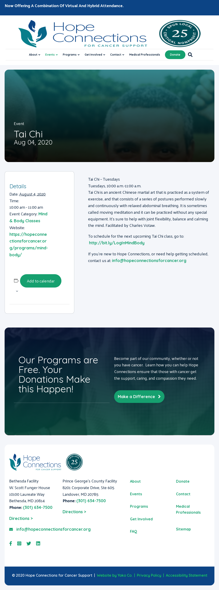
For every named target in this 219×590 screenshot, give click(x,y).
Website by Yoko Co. (114, 575)
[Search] (189, 54)
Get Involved (93, 54)
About (33, 54)
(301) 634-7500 (37, 507)
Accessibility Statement (186, 575)
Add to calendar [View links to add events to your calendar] (41, 281)
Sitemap (183, 529)
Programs (70, 54)
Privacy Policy (149, 575)
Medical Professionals (144, 54)
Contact (115, 54)
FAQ (133, 531)
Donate (175, 54)
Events (50, 54)
